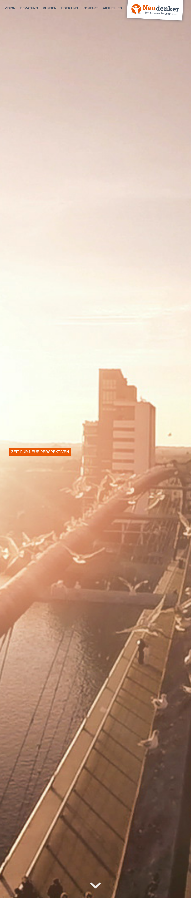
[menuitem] (10, 8)
